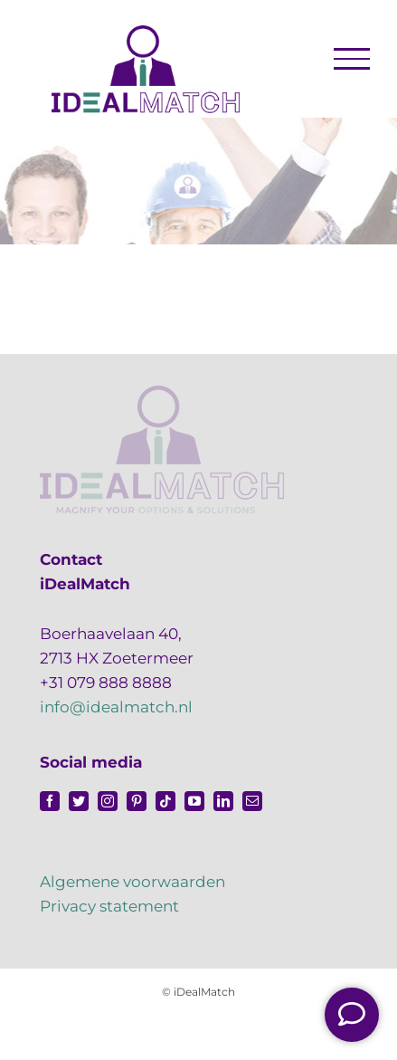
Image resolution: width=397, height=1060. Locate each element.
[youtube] (194, 801)
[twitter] (79, 801)
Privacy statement (109, 906)
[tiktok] (165, 801)
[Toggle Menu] (352, 59)
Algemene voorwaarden (132, 882)
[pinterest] (137, 801)
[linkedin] (223, 801)
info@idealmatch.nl (116, 707)
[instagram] (108, 801)
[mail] (252, 801)
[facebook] (50, 801)
